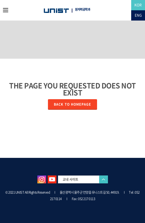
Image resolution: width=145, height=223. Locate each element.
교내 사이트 (70, 179)
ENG (138, 15)
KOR (138, 5)
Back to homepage (72, 104)
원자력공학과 (82, 9)
